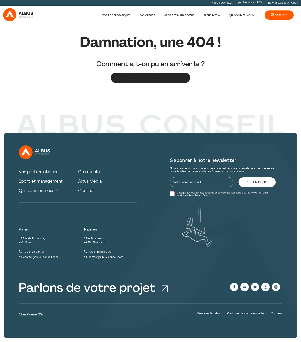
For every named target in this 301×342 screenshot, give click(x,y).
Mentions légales (208, 313)
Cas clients (147, 15)
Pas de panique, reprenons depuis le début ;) (150, 77)
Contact (281, 15)
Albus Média (212, 15)
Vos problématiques (116, 15)
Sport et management (179, 15)
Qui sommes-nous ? (242, 15)
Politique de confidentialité (245, 313)
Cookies (276, 313)
